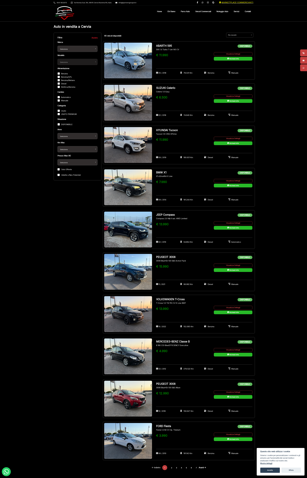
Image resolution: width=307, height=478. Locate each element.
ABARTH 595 (164, 45)
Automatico (66, 97)
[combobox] (77, 49)
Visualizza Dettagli (233, 54)
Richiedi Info (233, 59)
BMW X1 (161, 172)
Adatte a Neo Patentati (71, 175)
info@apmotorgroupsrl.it (125, 3)
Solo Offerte (66, 169)
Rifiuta (291, 470)
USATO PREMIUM (69, 114)
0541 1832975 (60, 3)
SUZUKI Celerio (165, 87)
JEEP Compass (165, 214)
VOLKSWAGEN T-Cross (170, 299)
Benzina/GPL (66, 77)
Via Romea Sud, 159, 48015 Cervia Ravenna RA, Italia (91, 3)
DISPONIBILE (66, 124)
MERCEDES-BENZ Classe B (173, 341)
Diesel (63, 83)
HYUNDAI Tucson (167, 130)
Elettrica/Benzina (68, 87)
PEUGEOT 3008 (165, 257)
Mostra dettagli (266, 463)
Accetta (270, 470)
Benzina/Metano (68, 80)
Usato (63, 111)
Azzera (95, 38)
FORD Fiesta (163, 426)
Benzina (64, 73)
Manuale (64, 100)
